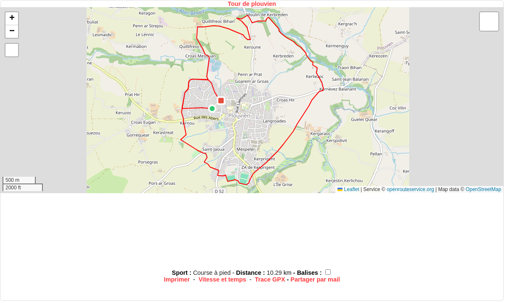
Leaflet (348, 189)
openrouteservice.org (410, 189)
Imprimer (177, 279)
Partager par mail (315, 279)
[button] (212, 109)
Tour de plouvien (252, 3)
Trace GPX (270, 279)
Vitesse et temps (222, 279)
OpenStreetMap (483, 189)
